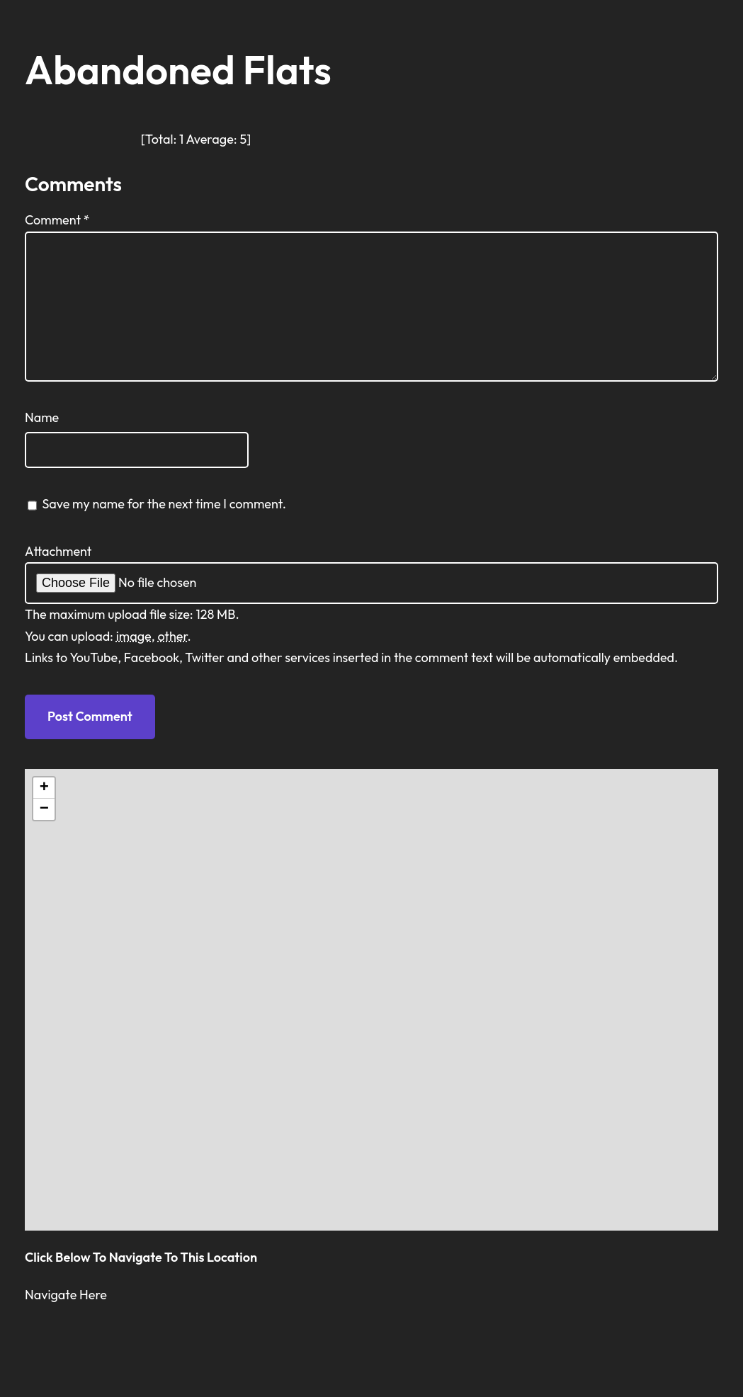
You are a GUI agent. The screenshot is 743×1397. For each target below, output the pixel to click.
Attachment (58, 551)
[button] (44, 788)
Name (42, 417)
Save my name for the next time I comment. (164, 504)
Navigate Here (66, 1295)
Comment (57, 220)
